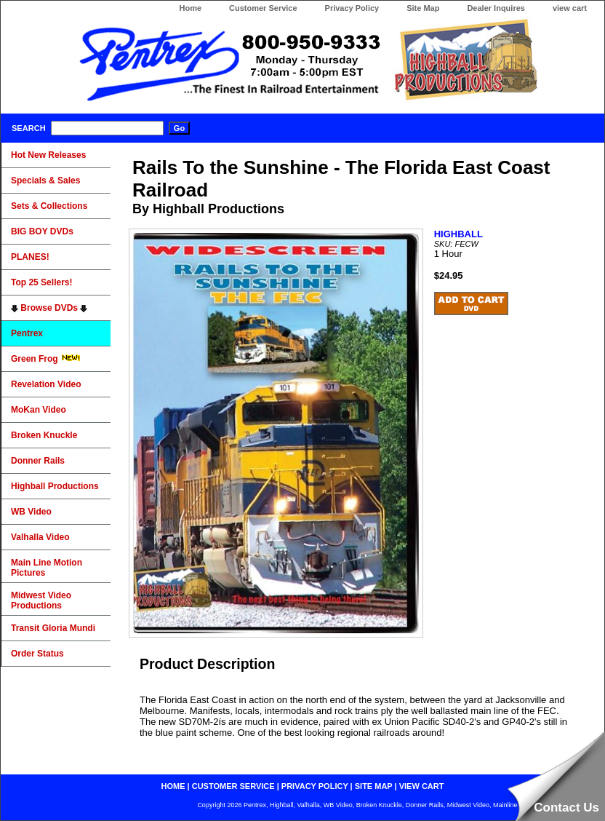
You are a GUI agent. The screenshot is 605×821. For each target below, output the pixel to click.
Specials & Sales (45, 180)
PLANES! (30, 257)
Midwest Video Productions (41, 600)
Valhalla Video (40, 537)
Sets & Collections (49, 206)
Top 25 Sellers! (41, 282)
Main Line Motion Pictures (46, 568)
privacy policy (314, 786)
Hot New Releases (48, 155)
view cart (570, 8)
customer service (233, 786)
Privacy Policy (352, 8)
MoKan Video (38, 410)
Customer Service (263, 8)
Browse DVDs (49, 308)
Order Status (37, 654)
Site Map (422, 8)
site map (374, 786)
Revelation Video (46, 384)
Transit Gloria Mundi (53, 628)
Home (190, 8)
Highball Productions (55, 486)
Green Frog (46, 359)
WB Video (31, 512)
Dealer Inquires (495, 8)
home (173, 786)
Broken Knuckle (44, 435)
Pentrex (27, 333)
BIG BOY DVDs (42, 231)
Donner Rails (38, 461)
